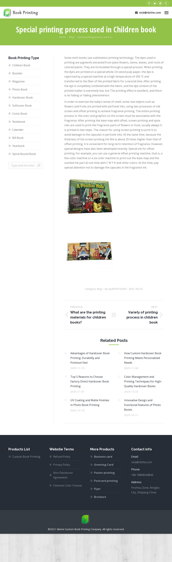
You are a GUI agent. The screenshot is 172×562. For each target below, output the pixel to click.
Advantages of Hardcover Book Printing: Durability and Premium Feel (90, 357)
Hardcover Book (22, 97)
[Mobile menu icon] (166, 13)
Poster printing (104, 473)
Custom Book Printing (26, 456)
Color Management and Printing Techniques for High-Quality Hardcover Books (143, 381)
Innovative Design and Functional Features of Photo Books (142, 404)
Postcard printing (106, 481)
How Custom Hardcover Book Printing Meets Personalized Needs (142, 357)
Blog (99, 288)
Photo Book (19, 89)
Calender (18, 130)
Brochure (100, 497)
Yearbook (18, 146)
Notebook (18, 122)
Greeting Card (103, 465)
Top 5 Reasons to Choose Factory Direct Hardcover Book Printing (89, 381)
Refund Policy (61, 456)
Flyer (97, 489)
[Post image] (65, 353)
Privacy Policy (61, 465)
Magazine (18, 81)
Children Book (21, 65)
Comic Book (19, 113)
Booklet (17, 73)
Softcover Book (22, 105)
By (115, 288)
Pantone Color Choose (67, 485)
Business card (103, 456)
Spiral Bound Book (24, 154)
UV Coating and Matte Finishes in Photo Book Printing (89, 402)
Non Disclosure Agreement (63, 475)
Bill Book (18, 138)
